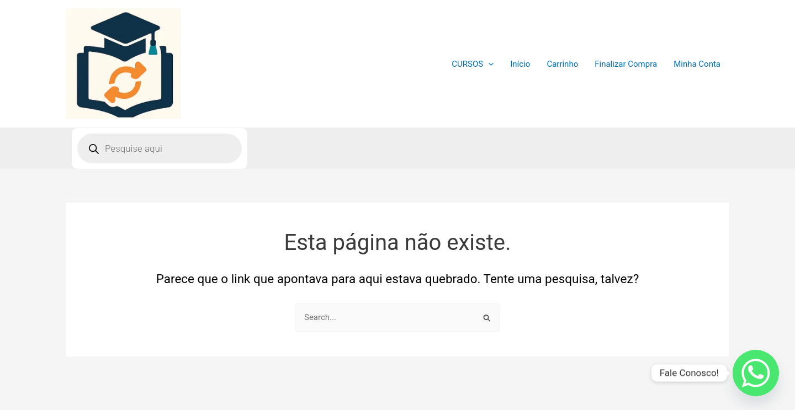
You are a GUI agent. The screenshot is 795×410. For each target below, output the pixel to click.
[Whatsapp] (756, 373)
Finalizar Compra (626, 64)
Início (520, 64)
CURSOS (473, 64)
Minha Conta (697, 64)
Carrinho (562, 64)
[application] (488, 64)
